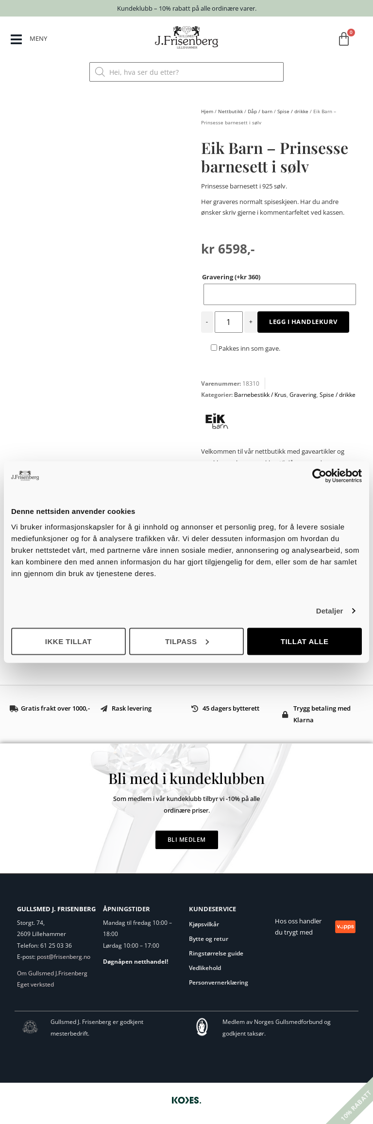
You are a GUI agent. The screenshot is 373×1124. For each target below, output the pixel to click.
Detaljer (329, 611)
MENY (39, 38)
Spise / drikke (292, 111)
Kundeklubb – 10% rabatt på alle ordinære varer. (186, 8)
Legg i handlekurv (303, 321)
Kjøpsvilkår (204, 924)
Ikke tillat (68, 641)
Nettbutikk (230, 111)
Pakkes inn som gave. (245, 348)
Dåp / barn (260, 111)
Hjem (207, 111)
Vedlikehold (205, 968)
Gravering (231, 276)
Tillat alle (305, 641)
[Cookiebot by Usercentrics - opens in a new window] (319, 476)
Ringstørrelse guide (216, 953)
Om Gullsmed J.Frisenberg (52, 973)
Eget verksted (35, 984)
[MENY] (16, 39)
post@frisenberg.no (63, 957)
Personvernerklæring (218, 982)
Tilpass (187, 641)
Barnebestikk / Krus (260, 395)
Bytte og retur (208, 939)
